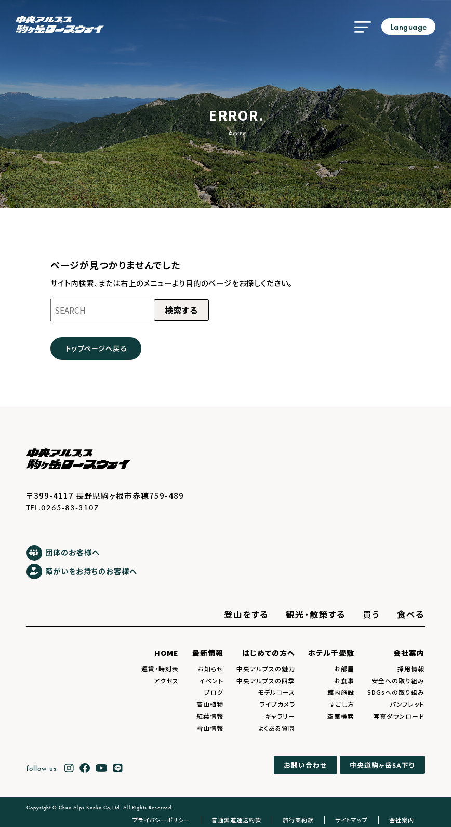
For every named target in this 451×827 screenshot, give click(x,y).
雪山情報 (209, 727)
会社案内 (409, 653)
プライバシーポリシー (161, 820)
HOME (166, 653)
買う (371, 614)
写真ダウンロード (399, 716)
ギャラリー (280, 716)
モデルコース (276, 692)
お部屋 (344, 668)
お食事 (344, 680)
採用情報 (411, 668)
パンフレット (407, 704)
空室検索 (340, 716)
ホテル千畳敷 (331, 653)
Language (408, 26)
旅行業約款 (298, 820)
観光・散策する (316, 614)
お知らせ (210, 668)
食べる (411, 614)
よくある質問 (276, 727)
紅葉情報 (209, 716)
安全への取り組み (398, 680)
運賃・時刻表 (160, 668)
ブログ (213, 692)
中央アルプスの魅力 (265, 668)
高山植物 (209, 704)
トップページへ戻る (96, 348)
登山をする (246, 614)
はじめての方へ (268, 653)
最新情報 (207, 653)
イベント (211, 680)
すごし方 (341, 704)
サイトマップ (351, 820)
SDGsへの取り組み (396, 692)
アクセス (166, 680)
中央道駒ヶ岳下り (382, 765)
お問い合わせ (305, 765)
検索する (181, 310)
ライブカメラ (277, 704)
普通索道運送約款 (236, 820)
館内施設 (340, 692)
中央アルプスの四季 (265, 680)
